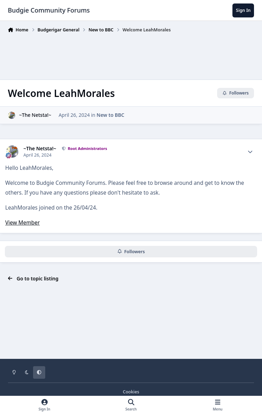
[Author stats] (250, 151)
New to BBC (111, 115)
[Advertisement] (134, 54)
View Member (22, 222)
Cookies (131, 392)
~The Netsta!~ (35, 115)
